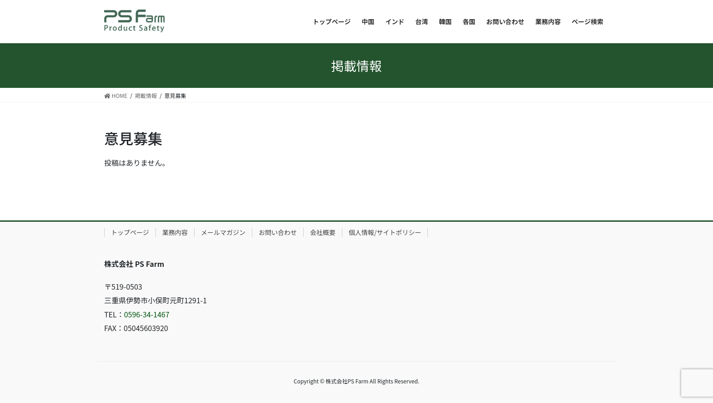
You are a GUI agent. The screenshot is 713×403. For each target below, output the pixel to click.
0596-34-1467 (147, 314)
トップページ (130, 232)
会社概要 (323, 232)
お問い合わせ (278, 232)
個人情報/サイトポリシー (385, 232)
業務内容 (175, 232)
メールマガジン (223, 232)
